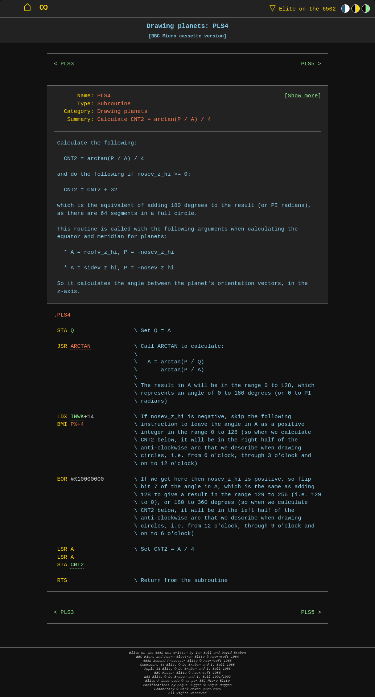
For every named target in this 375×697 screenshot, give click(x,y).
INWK (77, 417)
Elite (301, 8)
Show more (303, 96)
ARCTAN (80, 346)
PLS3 (67, 64)
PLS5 (307, 64)
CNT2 (77, 565)
